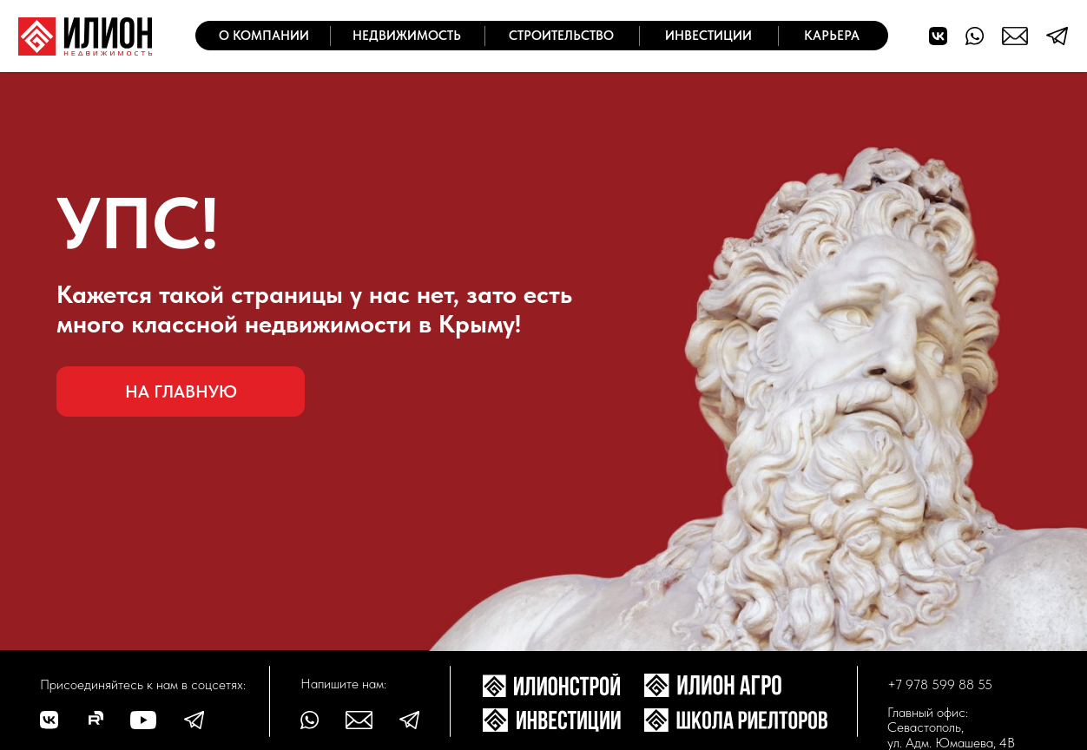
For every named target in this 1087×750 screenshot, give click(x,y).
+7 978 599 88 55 (939, 684)
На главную (181, 391)
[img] (85, 36)
